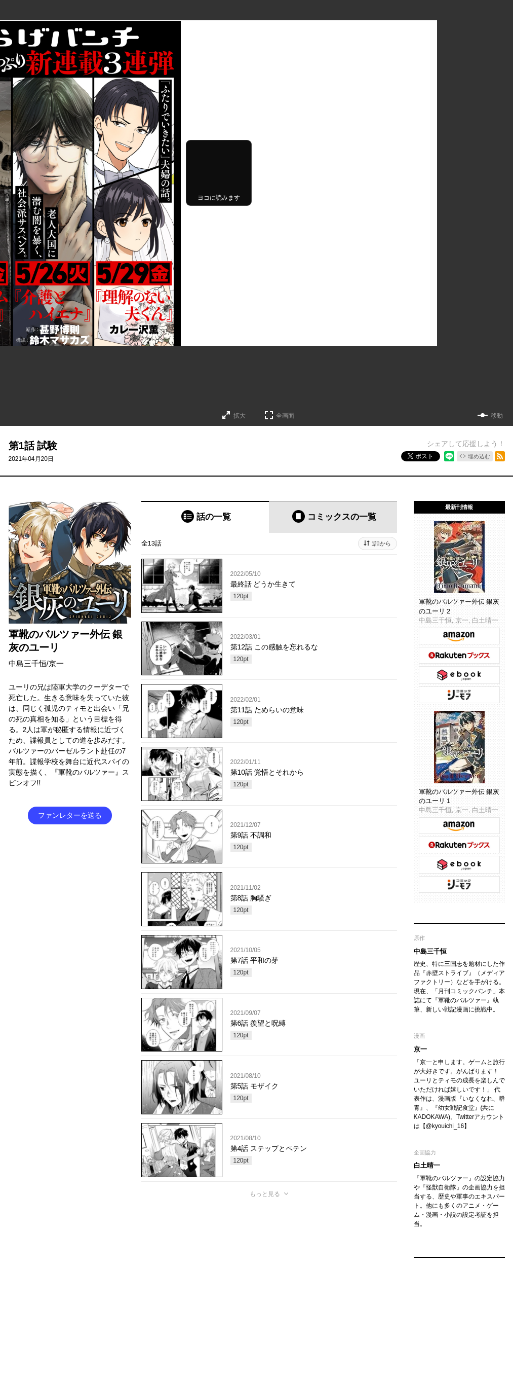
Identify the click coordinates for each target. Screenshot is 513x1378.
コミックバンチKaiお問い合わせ (286, 1325)
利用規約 (337, 1306)
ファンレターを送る (70, 815)
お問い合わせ (229, 1306)
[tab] (205, 517)
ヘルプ (307, 1306)
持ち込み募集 (272, 1306)
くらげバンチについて (146, 1306)
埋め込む (479, 456)
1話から (381, 543)
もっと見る (265, 1194)
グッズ (194, 1306)
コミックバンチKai (208, 1325)
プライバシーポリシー (387, 1306)
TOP (102, 1306)
